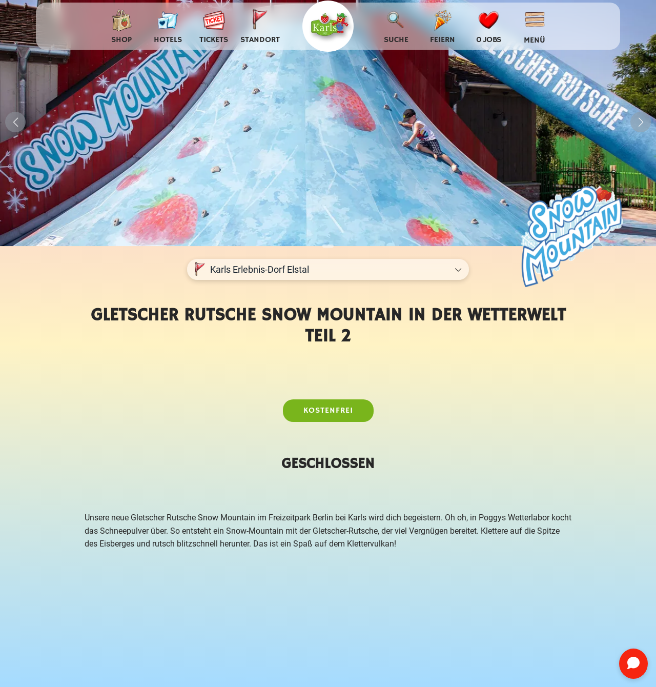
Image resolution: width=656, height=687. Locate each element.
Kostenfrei (328, 411)
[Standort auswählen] (260, 26)
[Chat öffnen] (633, 664)
